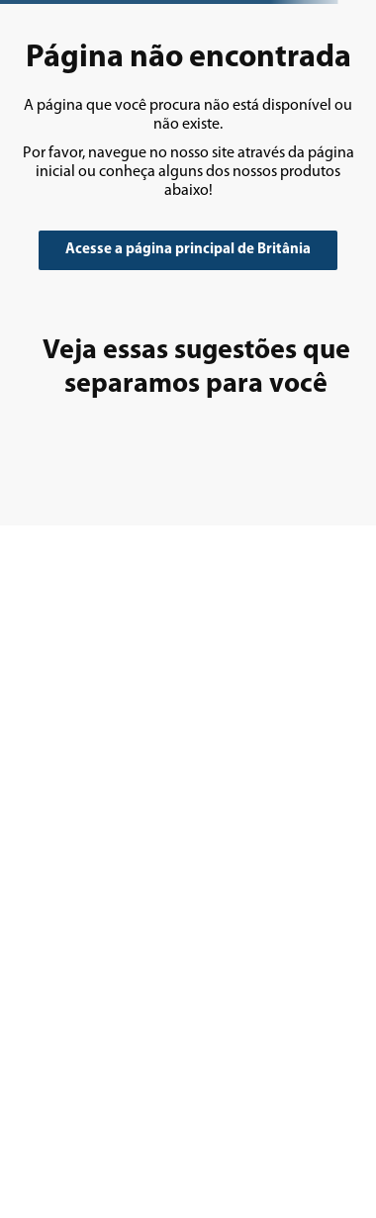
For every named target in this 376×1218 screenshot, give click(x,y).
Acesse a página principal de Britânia (188, 249)
